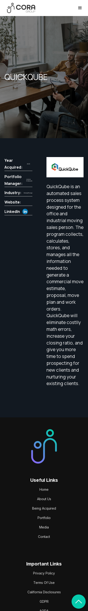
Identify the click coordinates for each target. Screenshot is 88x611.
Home (44, 489)
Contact (44, 537)
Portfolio (44, 518)
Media (44, 527)
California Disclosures (44, 592)
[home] (20, 8)
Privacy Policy (44, 573)
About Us (44, 499)
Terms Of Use (44, 583)
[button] (80, 8)
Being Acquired (44, 508)
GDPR (44, 601)
